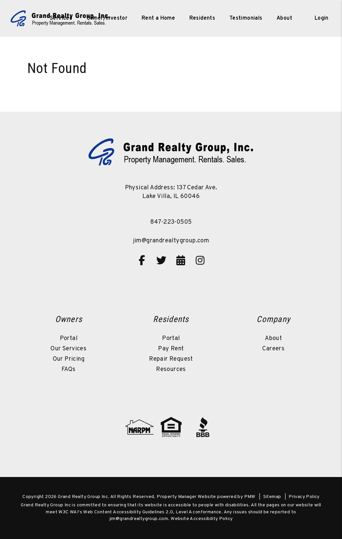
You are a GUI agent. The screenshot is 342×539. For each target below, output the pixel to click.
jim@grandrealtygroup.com (171, 241)
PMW (249, 497)
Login (322, 18)
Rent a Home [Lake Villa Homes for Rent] (158, 18)
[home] (60, 18)
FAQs (68, 369)
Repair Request (171, 359)
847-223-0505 (171, 222)
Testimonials (246, 18)
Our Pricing (68, 359)
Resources (171, 369)
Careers (273, 349)
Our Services (68, 349)
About (273, 338)
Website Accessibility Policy (201, 519)
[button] (142, 260)
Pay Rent (171, 349)
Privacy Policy (304, 497)
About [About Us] (284, 18)
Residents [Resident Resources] (202, 18)
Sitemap (272, 497)
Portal (68, 338)
